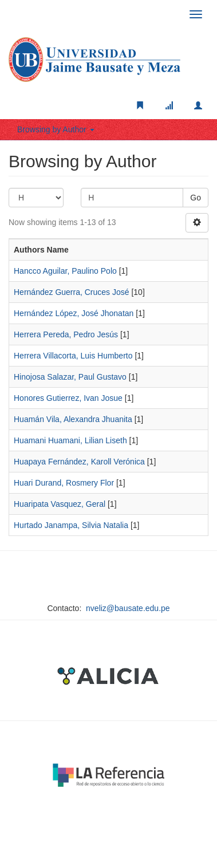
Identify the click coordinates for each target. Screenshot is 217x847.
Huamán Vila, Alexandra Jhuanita (73, 419)
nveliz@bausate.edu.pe (128, 608)
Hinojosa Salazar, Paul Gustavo (70, 376)
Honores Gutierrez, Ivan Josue (68, 398)
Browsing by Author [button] (55, 129)
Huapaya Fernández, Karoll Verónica (79, 461)
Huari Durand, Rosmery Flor (64, 482)
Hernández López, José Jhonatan (73, 313)
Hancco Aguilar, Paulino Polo (65, 270)
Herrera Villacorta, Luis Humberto (73, 355)
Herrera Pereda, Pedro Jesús (66, 334)
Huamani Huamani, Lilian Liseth (70, 440)
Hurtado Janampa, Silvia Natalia (71, 525)
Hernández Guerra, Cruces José (71, 292)
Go (195, 197)
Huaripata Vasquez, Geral (59, 504)
